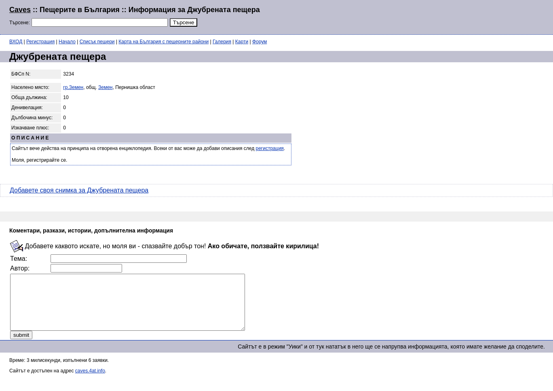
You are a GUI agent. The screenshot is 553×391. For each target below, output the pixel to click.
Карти (241, 41)
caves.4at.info (90, 382)
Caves (20, 10)
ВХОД (15, 41)
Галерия (222, 41)
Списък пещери (97, 41)
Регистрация (40, 41)
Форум (259, 41)
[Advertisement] (445, 16)
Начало (67, 41)
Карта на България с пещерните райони (163, 41)
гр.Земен (73, 87)
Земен (105, 87)
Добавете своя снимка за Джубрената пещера (79, 190)
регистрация (270, 148)
